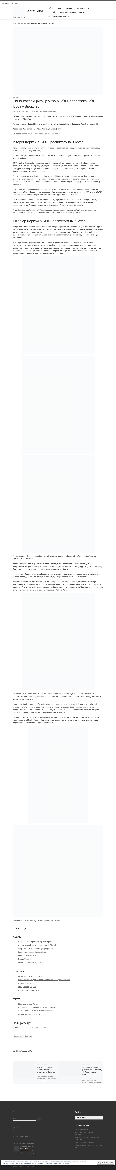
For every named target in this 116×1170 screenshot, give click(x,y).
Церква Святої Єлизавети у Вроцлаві (33, 990)
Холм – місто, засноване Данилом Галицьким (36, 1011)
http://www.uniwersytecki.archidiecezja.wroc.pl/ (42, 134)
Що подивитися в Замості (28, 1004)
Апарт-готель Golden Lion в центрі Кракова (35, 949)
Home (15, 23)
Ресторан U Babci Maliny (28, 956)
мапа (59, 129)
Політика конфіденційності (21, 1136)
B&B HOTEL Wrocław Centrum (30, 976)
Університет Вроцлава (27, 987)
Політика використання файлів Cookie (58, 1163)
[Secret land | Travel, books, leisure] (19, 9)
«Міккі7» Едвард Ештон (82, 1129)
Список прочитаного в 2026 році (84, 1142)
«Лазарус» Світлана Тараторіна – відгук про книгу (88, 1146)
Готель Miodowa (24, 959)
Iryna (18, 111)
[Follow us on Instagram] (113, 3)
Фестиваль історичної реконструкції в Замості (36, 1007)
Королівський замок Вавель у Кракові (33, 952)
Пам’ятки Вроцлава (26, 983)
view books (32, 1153)
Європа (20, 23)
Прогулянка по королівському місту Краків (35, 942)
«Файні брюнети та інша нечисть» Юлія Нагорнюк (87, 1133)
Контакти (15, 1130)
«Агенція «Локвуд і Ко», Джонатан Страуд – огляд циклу (88, 1138)
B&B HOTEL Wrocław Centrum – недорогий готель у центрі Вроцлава (46, 1069)
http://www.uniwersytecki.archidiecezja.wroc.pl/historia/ (42, 921)
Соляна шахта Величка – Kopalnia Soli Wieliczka (37, 945)
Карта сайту (16, 1127)
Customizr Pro (25, 1166)
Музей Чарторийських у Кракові (31, 963)
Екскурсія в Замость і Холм (29, 1014)
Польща (27, 23)
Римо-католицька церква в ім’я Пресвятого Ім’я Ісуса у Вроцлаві (44, 980)
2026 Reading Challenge (24, 1143)
